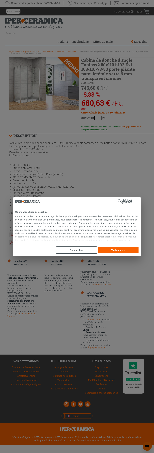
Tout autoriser (118, 250)
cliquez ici (86, 237)
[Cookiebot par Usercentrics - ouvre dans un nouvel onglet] (125, 201)
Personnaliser (76, 250)
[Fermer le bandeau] (138, 201)
